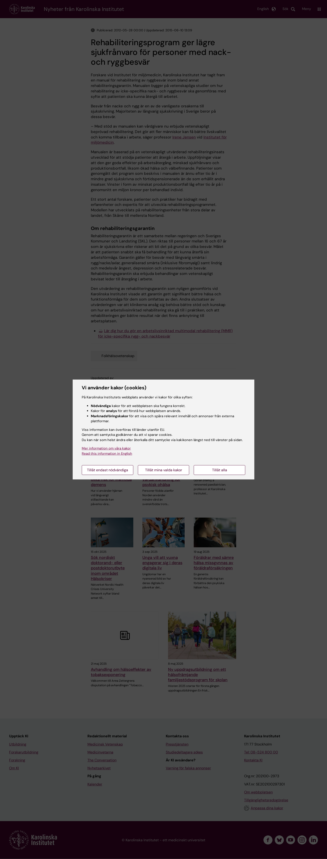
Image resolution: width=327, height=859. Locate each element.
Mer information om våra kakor (106, 448)
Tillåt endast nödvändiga (107, 470)
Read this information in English (107, 453)
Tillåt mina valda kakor (163, 470)
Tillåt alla (219, 470)
